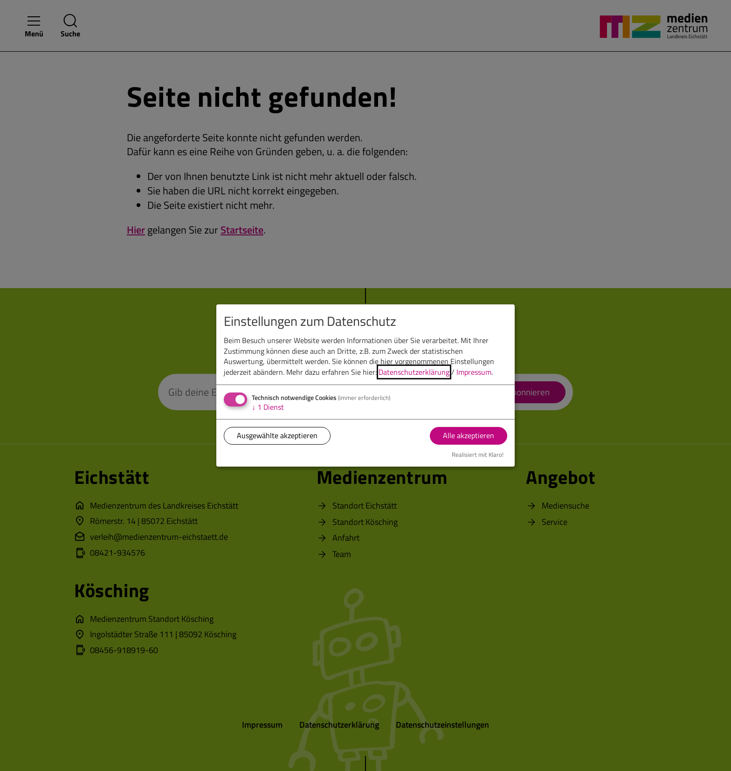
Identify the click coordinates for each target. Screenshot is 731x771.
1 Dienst (268, 407)
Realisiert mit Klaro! (477, 454)
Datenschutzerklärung (414, 371)
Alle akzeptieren (468, 435)
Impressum (473, 371)
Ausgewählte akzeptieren (277, 435)
